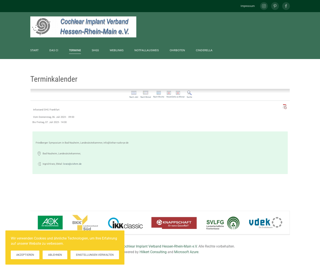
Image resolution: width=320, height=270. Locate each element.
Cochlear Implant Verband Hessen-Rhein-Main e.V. (160, 246)
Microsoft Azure (186, 252)
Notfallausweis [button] (146, 50)
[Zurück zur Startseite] (83, 26)
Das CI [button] (53, 50)
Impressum (248, 6)
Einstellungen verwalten (95, 254)
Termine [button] (75, 50)
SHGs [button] (95, 50)
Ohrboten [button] (177, 50)
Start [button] (34, 50)
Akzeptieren (25, 254)
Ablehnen (55, 254)
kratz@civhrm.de (72, 164)
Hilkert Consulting (153, 252)
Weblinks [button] (117, 50)
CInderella (204, 50)
